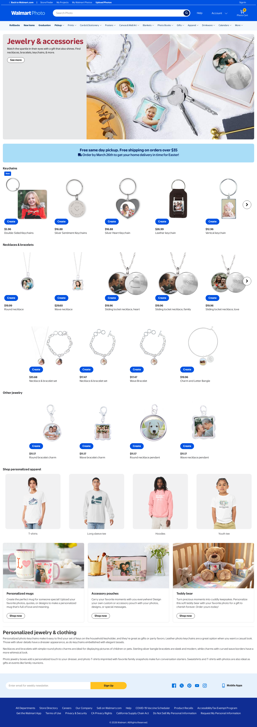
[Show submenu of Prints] (75, 25)
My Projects (63, 2)
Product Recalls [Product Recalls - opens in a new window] (183, 708)
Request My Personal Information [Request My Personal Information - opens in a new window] (221, 713)
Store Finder (46, 2)
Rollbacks (14, 25)
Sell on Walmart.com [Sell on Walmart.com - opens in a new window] (109, 708)
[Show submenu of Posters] (115, 25)
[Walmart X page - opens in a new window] (182, 685)
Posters (109, 25)
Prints (71, 25)
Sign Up (108, 685)
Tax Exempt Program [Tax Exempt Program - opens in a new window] (224, 708)
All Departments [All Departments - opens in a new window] (25, 708)
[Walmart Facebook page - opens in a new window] (174, 685)
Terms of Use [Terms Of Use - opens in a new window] (53, 713)
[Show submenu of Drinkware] (214, 25)
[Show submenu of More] (242, 25)
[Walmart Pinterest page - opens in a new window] (189, 685)
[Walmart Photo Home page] (28, 13)
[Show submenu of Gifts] (183, 25)
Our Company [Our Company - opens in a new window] (84, 708)
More (237, 25)
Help (199, 13)
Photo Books (164, 25)
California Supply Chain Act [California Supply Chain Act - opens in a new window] (132, 713)
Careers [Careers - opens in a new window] (66, 708)
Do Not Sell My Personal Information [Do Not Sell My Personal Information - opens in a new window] (174, 713)
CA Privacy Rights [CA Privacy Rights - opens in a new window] (101, 713)
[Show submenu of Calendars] (231, 25)
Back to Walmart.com (21, 2)
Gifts (179, 25)
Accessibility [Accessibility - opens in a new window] (204, 708)
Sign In (242, 2)
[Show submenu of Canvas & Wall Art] (138, 25)
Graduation (45, 25)
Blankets (147, 25)
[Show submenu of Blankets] (153, 25)
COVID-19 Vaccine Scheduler (153, 708)
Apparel (192, 25)
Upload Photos (104, 2)
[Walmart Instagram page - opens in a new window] (205, 685)
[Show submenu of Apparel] (197, 25)
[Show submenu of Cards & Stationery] (101, 25)
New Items (29, 25)
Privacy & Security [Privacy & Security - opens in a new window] (76, 713)
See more (16, 60)
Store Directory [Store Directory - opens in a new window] (48, 708)
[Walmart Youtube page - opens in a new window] (197, 685)
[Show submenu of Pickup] (63, 25)
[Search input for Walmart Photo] (118, 13)
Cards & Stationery (89, 25)
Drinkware (207, 25)
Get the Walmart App (28, 713)
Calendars (224, 25)
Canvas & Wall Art (128, 25)
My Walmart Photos (82, 2)
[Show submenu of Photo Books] (172, 25)
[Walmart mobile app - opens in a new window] (231, 685)
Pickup (58, 25)
